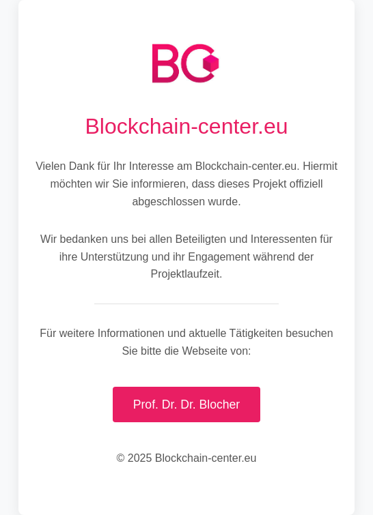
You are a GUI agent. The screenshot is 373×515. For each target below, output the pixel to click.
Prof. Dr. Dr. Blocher (186, 404)
